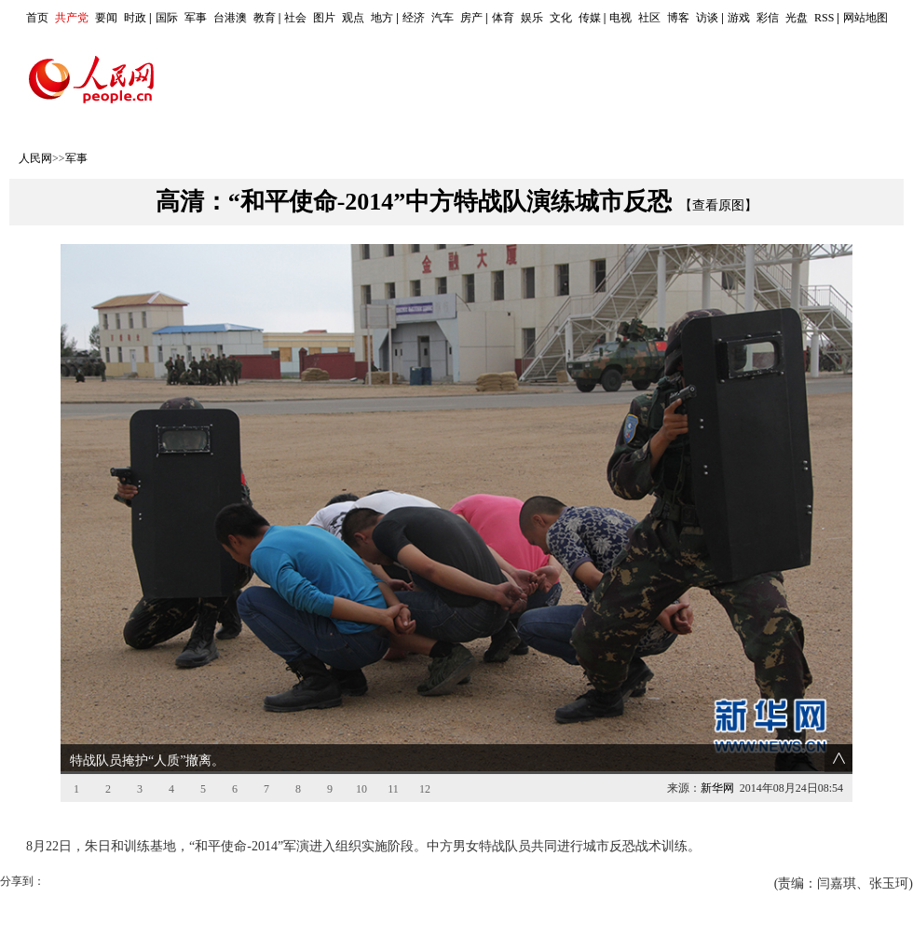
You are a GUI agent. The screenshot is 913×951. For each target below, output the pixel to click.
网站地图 (865, 17)
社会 (295, 17)
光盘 (796, 17)
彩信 (767, 17)
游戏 (739, 17)
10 (361, 788)
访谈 (707, 17)
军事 (195, 17)
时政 (135, 17)
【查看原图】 (718, 205)
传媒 (590, 17)
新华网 (717, 788)
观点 (353, 17)
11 (393, 788)
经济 (413, 17)
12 (424, 788)
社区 (649, 17)
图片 (324, 17)
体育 (503, 17)
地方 (382, 17)
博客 (678, 17)
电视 (620, 17)
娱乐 (532, 17)
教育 (264, 17)
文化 (561, 17)
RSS (824, 17)
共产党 (72, 17)
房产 (471, 17)
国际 (167, 17)
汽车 (442, 17)
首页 (37, 17)
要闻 (106, 17)
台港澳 (230, 17)
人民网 (35, 158)
